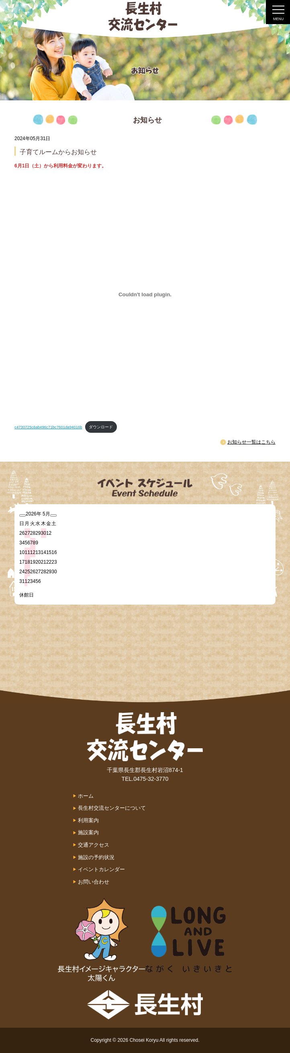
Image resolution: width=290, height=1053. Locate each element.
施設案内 (88, 832)
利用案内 (88, 820)
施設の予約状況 (96, 857)
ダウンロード (101, 427)
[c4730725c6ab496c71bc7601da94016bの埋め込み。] (145, 294)
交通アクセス (93, 845)
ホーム (86, 796)
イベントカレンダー (101, 869)
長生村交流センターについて (112, 808)
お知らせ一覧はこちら (251, 442)
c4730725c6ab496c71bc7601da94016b (48, 427)
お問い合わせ (93, 882)
